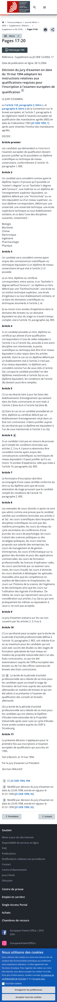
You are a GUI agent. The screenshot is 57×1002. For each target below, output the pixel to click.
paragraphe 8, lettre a (14, 108)
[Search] (35, 7)
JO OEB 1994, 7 (40, 123)
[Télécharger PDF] (14, 50)
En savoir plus (39, 978)
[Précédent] (12, 816)
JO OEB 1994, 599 (20, 780)
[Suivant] (46, 816)
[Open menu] (12, 36)
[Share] (52, 29)
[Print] (45, 29)
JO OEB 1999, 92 (24, 794)
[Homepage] (3, 22)
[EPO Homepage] (18, 7)
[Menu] (45, 7)
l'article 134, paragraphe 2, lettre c (24, 105)
